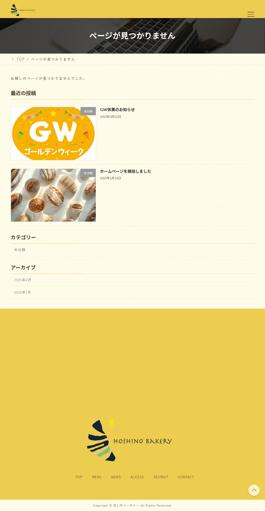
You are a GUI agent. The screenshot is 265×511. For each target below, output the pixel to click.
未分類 (19, 249)
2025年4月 (23, 279)
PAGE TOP (254, 489)
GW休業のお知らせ (117, 109)
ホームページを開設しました (125, 171)
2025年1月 (22, 292)
